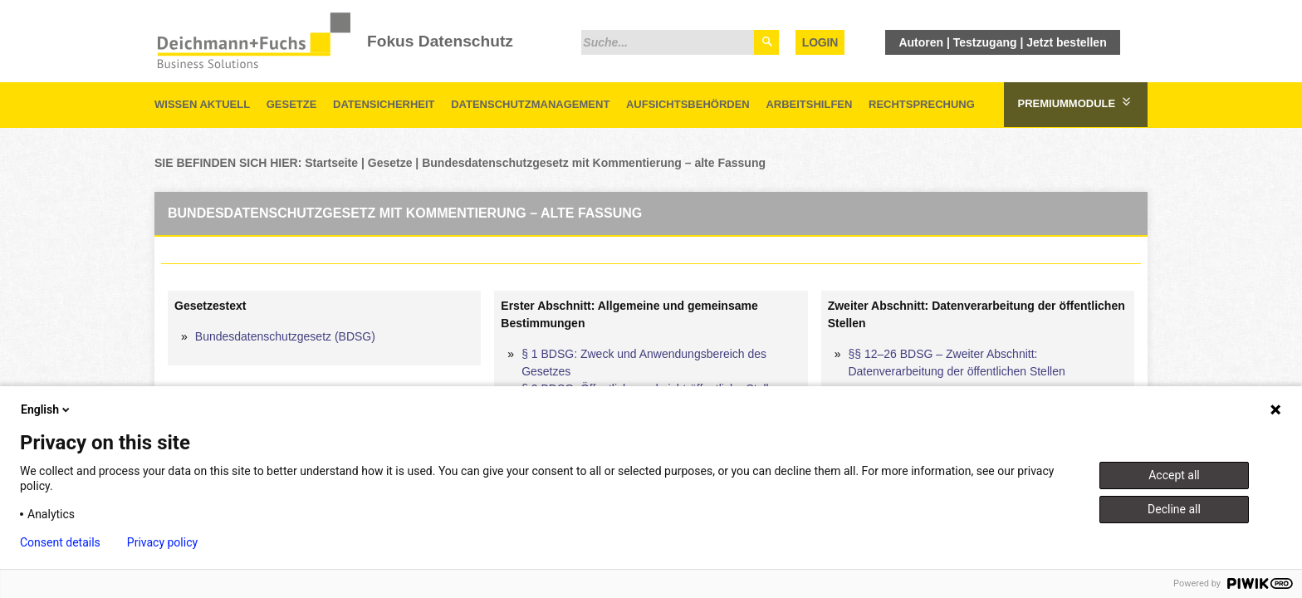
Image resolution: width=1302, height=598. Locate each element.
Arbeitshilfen (809, 104)
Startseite (331, 162)
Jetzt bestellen (1066, 42)
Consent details (60, 542)
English (46, 409)
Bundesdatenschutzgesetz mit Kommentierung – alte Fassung (594, 162)
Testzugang (985, 42)
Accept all (1174, 475)
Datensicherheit (384, 104)
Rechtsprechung (922, 104)
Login (820, 42)
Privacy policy (162, 542)
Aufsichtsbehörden (688, 104)
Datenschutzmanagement (530, 104)
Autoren (920, 42)
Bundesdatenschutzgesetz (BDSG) (285, 336)
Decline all (1174, 509)
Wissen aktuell (202, 104)
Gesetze (292, 104)
